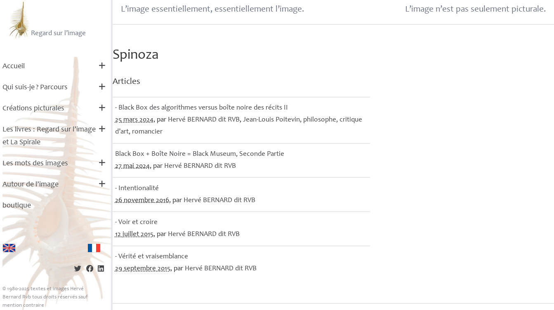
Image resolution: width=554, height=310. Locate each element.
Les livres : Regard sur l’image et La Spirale (49, 136)
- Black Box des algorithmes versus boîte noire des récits (201, 108)
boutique (16, 206)
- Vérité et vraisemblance (151, 256)
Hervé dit (204, 120)
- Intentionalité (137, 188)
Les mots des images (35, 163)
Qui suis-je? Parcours (35, 87)
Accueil (13, 66)
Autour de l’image (30, 184)
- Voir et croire (136, 222)
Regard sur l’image (46, 20)
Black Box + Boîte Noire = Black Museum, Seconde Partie (199, 154)
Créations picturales (33, 108)
